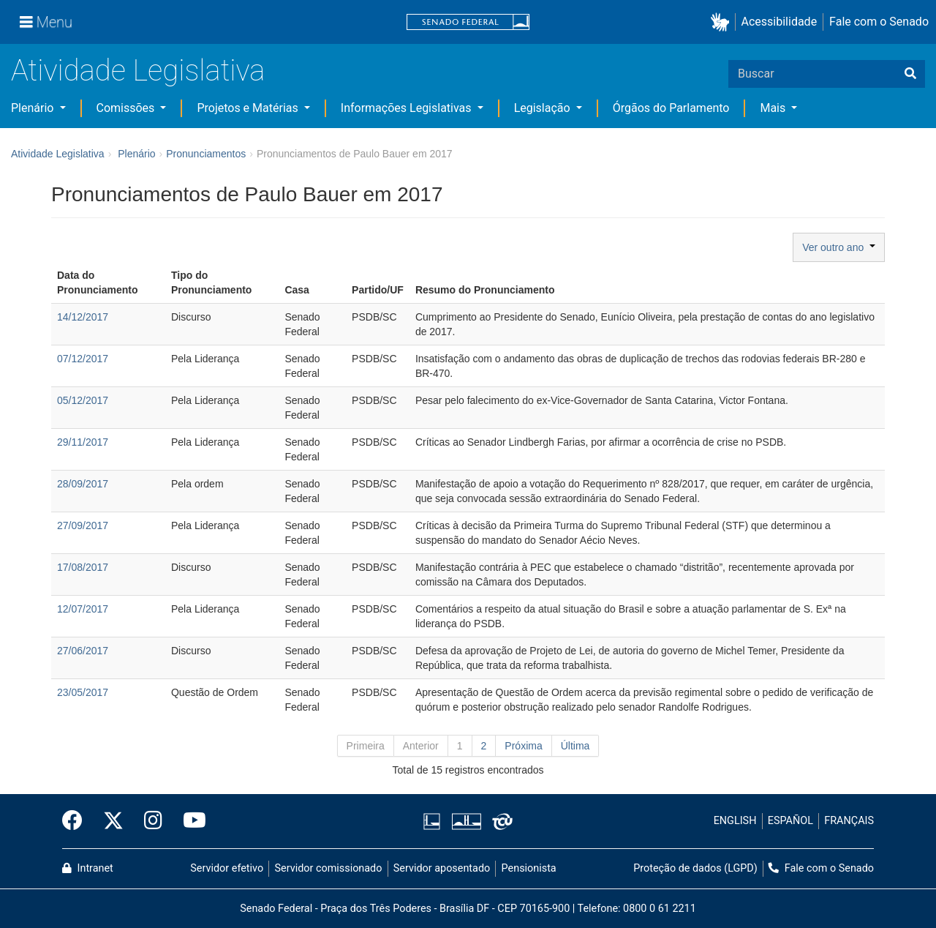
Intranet (87, 868)
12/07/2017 (82, 609)
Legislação (543, 108)
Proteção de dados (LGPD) (695, 868)
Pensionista (529, 868)
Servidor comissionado (328, 868)
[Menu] (46, 22)
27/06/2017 (82, 650)
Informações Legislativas (408, 108)
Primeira (366, 746)
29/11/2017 (82, 442)
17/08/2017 (82, 567)
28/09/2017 (82, 484)
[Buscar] (910, 74)
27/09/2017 (82, 525)
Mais (774, 108)
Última (575, 746)
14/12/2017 (82, 317)
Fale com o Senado (879, 22)
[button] (723, 22)
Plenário (33, 108)
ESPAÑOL (790, 821)
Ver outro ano (838, 247)
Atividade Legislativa (138, 70)
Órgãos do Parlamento (671, 108)
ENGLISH (735, 821)
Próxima (523, 746)
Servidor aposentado (441, 868)
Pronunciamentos (206, 154)
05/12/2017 (82, 400)
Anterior (421, 746)
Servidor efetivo (226, 868)
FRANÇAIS (849, 821)
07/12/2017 (82, 358)
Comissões (127, 108)
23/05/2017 (82, 692)
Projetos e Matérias (249, 108)
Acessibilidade (779, 22)
